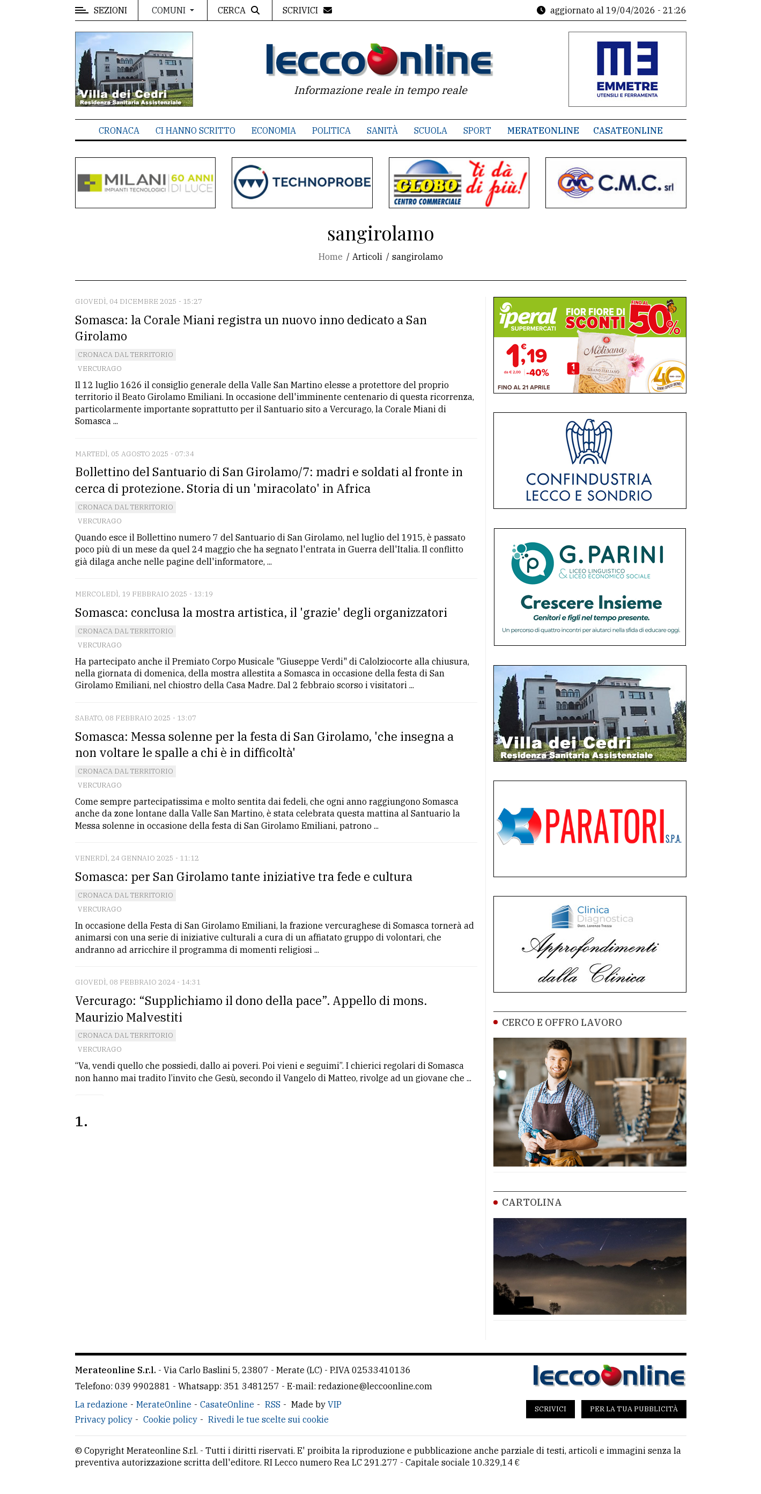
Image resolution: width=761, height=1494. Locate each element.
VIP (335, 1404)
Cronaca (119, 130)
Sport (477, 130)
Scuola (430, 130)
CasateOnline (628, 130)
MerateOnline (543, 130)
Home (331, 256)
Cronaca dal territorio (125, 354)
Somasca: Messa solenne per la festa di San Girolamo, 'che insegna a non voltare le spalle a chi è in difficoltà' (264, 744)
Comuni (170, 10)
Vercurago (100, 368)
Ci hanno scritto (195, 130)
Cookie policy (170, 1419)
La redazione (101, 1404)
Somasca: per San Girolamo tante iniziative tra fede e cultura (243, 876)
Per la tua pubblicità (634, 1408)
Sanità (382, 130)
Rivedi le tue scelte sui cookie (268, 1419)
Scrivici (550, 1408)
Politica (331, 130)
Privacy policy (103, 1419)
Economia (274, 130)
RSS (272, 1404)
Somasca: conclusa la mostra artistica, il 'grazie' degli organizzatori (261, 612)
